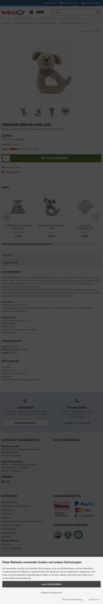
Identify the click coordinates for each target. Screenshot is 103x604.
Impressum (94, 599)
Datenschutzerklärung (72, 599)
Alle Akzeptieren (51, 584)
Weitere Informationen (51, 592)
